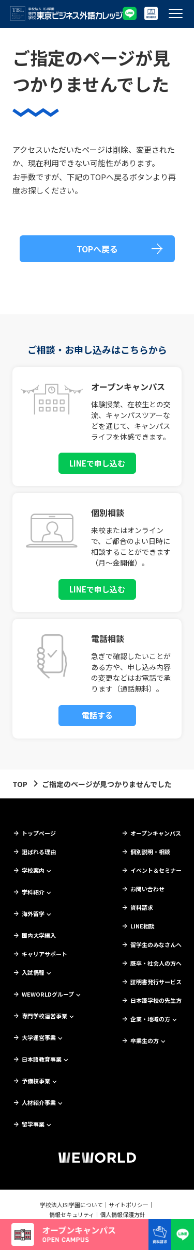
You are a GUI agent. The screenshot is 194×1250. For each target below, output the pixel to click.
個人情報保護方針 (122, 1214)
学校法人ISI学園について (71, 1204)
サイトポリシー (128, 1204)
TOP (19, 784)
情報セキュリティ (71, 1214)
